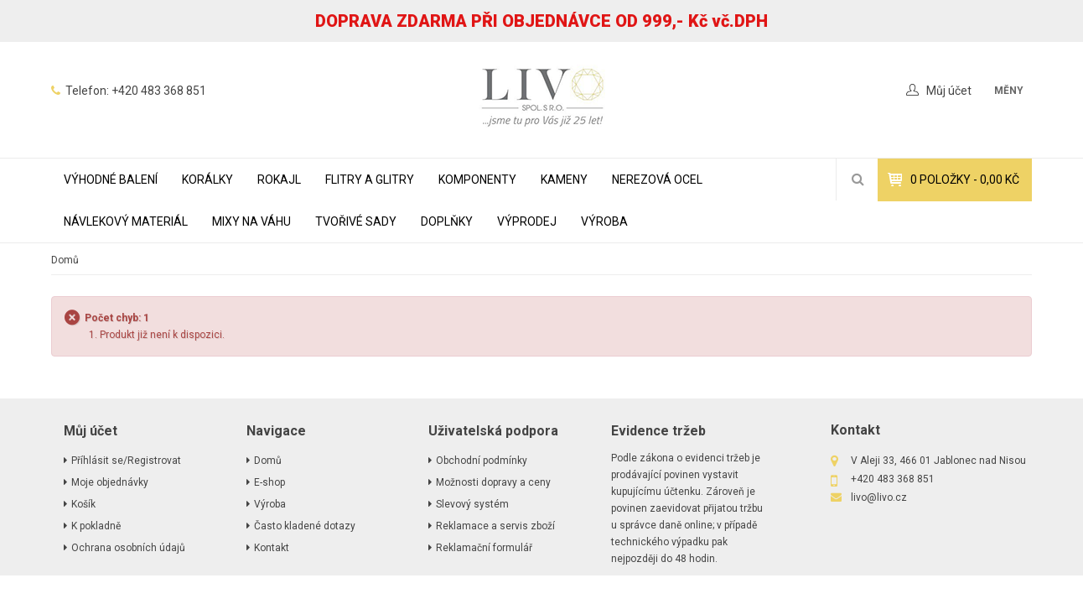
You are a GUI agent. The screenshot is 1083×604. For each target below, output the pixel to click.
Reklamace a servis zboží (495, 526)
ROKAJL (279, 179)
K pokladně (96, 526)
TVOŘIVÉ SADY (355, 221)
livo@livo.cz (879, 497)
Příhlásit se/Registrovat (126, 460)
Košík (83, 504)
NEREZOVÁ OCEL (657, 179)
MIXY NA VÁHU (251, 221)
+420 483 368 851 (158, 90)
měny (1008, 90)
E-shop (269, 482)
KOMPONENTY (477, 179)
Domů (65, 260)
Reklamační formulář (484, 548)
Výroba (604, 221)
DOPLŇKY (447, 221)
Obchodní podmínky (481, 460)
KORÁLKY (207, 179)
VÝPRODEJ (527, 221)
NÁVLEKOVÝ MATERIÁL (126, 221)
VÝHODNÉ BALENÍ (111, 179)
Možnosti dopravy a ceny (493, 482)
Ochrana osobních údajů (128, 548)
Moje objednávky (109, 482)
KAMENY (564, 179)
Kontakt (271, 548)
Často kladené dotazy (304, 526)
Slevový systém (472, 504)
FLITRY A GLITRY (369, 179)
